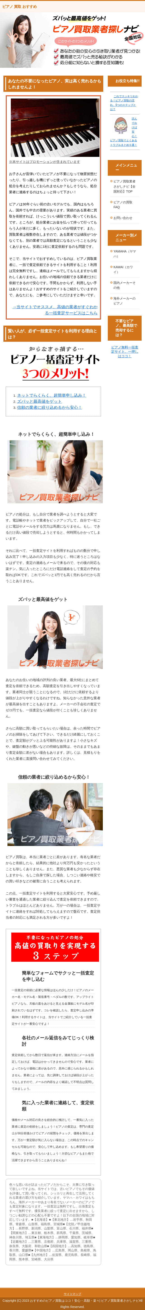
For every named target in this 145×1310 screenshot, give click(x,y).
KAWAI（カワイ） (123, 269)
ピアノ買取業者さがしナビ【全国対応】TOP (124, 186)
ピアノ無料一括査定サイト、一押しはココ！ (124, 351)
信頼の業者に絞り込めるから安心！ (49, 407)
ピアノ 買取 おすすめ (19, 7)
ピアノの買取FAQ (122, 204)
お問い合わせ (122, 218)
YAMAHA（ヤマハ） (124, 254)
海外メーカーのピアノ (124, 301)
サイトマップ (72, 1294)
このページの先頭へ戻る (126, 1285)
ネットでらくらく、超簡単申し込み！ (51, 395)
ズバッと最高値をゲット (39, 401)
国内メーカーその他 (124, 285)
